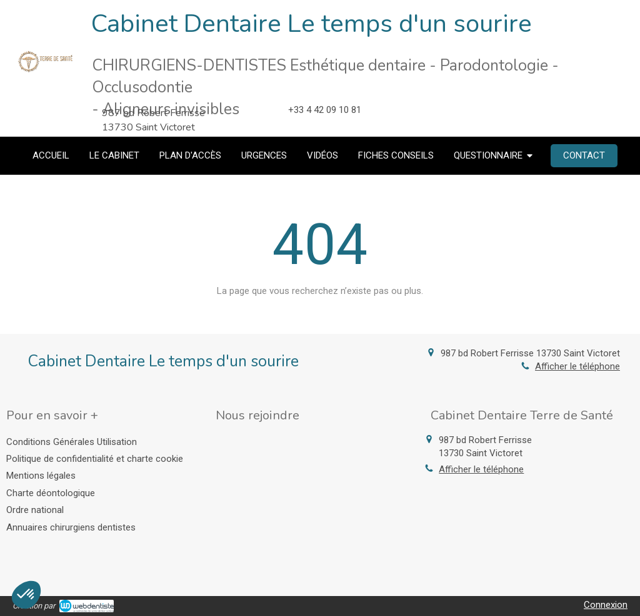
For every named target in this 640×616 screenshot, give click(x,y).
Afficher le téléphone (577, 366)
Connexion (606, 604)
